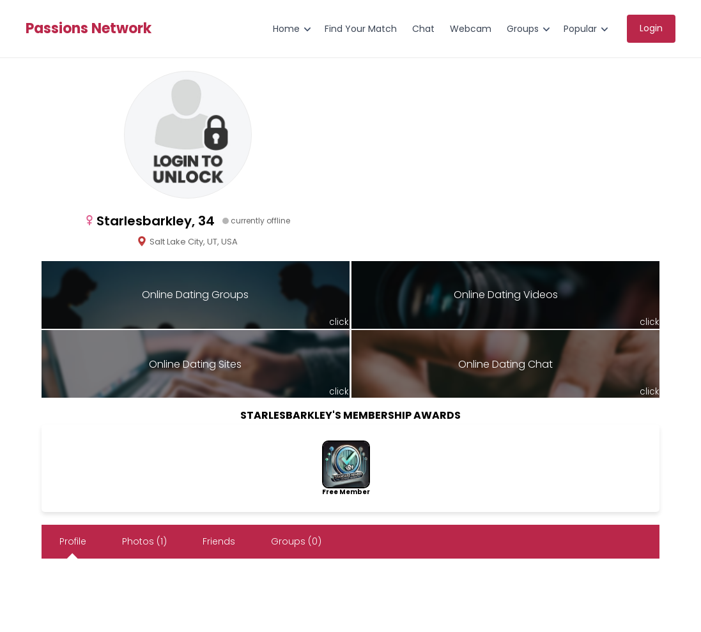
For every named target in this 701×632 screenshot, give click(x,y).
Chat (423, 28)
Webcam (470, 28)
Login (651, 28)
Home (286, 28)
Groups (523, 28)
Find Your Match (361, 28)
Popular (580, 28)
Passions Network (88, 28)
